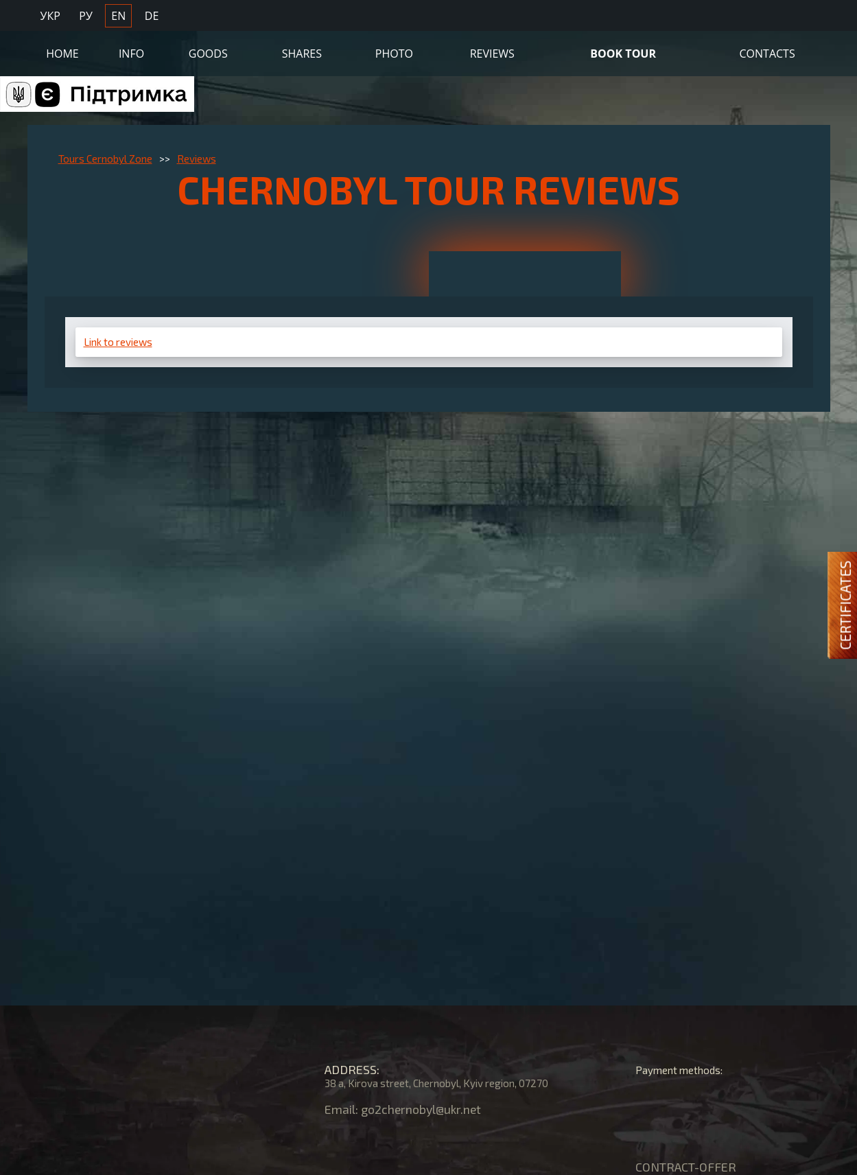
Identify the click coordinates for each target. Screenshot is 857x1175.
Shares (302, 52)
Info (131, 52)
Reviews (492, 52)
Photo (394, 52)
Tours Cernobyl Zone (105, 158)
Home (62, 52)
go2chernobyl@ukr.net (422, 1109)
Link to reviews (118, 342)
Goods (208, 52)
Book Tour (623, 52)
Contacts (767, 52)
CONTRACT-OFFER (685, 1166)
